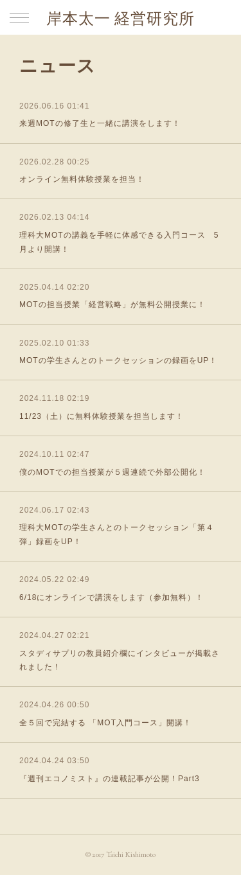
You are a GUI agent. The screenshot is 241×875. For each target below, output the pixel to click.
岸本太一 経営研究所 (120, 18)
